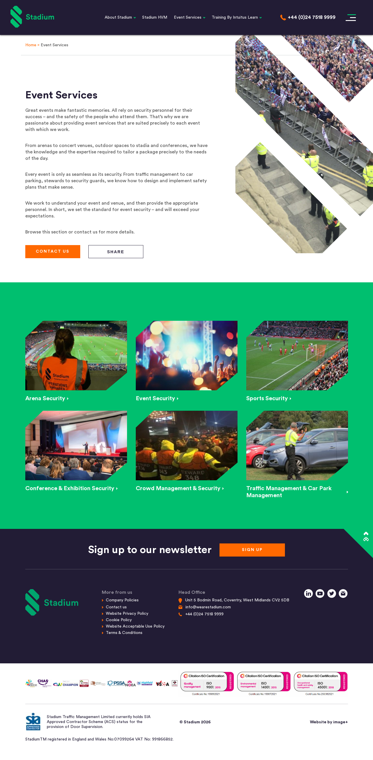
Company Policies (122, 600)
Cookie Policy (119, 620)
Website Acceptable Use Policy (135, 626)
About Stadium (118, 17)
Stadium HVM (154, 17)
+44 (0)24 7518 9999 (204, 614)
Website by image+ (329, 722)
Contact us (116, 607)
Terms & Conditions (124, 633)
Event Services (187, 17)
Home (30, 45)
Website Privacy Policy (127, 614)
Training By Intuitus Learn (235, 17)
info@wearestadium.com (208, 607)
